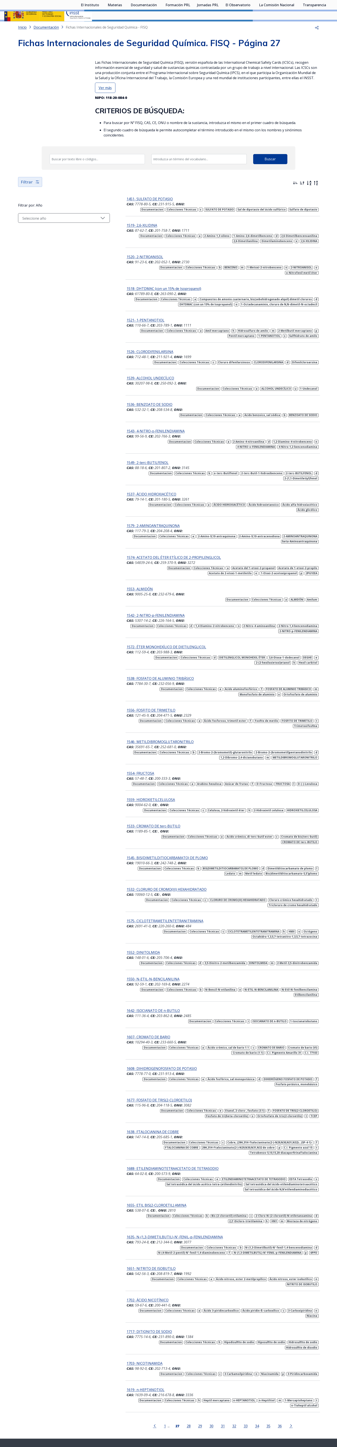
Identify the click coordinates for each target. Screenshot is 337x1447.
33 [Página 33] (237, 1385)
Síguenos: (132, 1410)
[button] (317, 38)
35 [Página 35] (260, 1385)
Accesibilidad (208, 1422)
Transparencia (314, 27)
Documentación (144, 27)
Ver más (105, 99)
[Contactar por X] (161, 1412)
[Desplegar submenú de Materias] (124, 26)
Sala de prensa (98, 1422)
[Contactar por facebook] (206, 1412)
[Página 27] (169, 1385)
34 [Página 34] (249, 1385)
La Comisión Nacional (276, 27)
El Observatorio (237, 27)
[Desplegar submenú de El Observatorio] (252, 26)
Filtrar (30, 193)
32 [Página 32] (226, 1385)
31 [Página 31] (214, 1385)
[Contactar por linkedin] (191, 1412)
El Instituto (90, 27)
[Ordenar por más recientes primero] (295, 194)
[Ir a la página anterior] (146, 1385)
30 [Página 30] (203, 1385)
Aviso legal (188, 1422)
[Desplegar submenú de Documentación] (159, 26)
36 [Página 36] (271, 1385)
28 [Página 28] (180, 1385)
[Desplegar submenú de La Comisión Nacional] (296, 26)
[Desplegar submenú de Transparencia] (328, 26)
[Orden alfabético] (309, 194)
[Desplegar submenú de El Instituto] (101, 26)
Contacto (152, 1422)
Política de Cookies (234, 1422)
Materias (115, 27)
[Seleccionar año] (55, 229)
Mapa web (169, 1422)
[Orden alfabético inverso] (316, 194)
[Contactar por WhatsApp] (147, 1412)
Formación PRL (177, 27)
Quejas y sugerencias (127, 1422)
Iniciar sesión (316, 9)
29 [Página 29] (192, 1385)
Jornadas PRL (208, 27)
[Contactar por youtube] (176, 1412)
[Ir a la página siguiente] (282, 1385)
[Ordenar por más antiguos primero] (302, 194)
